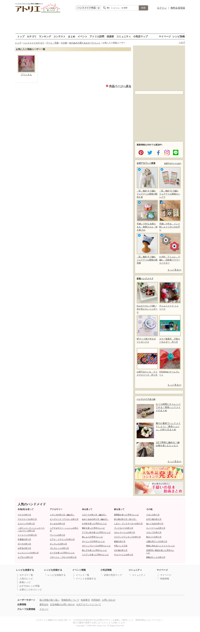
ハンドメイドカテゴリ (33, 43)
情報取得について (70, 600)
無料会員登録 (177, 7)
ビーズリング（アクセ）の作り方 (64, 519)
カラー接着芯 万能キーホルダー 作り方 (169, 329)
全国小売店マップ (113, 575)
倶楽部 (110, 36)
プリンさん (26, 74)
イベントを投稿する (86, 578)
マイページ (165, 36)
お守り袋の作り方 (153, 519)
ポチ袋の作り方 (120, 550)
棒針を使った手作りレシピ (93, 528)
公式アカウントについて (88, 604)
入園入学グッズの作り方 (156, 541)
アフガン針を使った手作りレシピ (96, 532)
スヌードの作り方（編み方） (94, 515)
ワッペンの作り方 (57, 535)
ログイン (162, 7)
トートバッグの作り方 (27, 535)
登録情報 (164, 578)
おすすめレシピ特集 (29, 586)
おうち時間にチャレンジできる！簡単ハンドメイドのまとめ (168, 407)
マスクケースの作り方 (27, 519)
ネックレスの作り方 (58, 544)
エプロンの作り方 (25, 557)
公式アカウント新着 (146, 163)
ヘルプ (182, 42)
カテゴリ (31, 36)
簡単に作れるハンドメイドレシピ (160, 546)
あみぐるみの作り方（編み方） (95, 519)
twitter (149, 152)
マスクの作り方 (24, 515)
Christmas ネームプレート (169, 362)
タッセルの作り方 (57, 523)
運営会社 (43, 604)
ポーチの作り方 (24, 544)
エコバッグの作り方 (26, 523)
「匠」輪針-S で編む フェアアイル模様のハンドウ (169, 182)
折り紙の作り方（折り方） (125, 519)
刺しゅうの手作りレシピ (92, 537)
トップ (20, 36)
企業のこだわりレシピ (30, 589)
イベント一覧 (82, 575)
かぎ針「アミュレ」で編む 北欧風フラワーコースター (169, 248)
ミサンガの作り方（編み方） (62, 515)
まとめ (71, 36)
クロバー (43, 609)
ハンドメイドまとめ (146, 399)
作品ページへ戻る (120, 86)
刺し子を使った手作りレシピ (94, 550)
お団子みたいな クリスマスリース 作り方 (147, 362)
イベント (82, 36)
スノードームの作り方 (155, 528)
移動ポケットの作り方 (155, 557)
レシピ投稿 (179, 36)
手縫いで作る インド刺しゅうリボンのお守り (169, 215)
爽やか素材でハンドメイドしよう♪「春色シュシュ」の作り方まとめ (168, 426)
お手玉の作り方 (24, 548)
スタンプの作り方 (153, 532)
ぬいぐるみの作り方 (154, 523)
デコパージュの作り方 (123, 555)
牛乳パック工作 (120, 546)
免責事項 (85, 600)
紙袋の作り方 (120, 541)
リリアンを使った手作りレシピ (95, 555)
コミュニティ (123, 36)
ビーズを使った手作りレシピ (62, 553)
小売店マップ (140, 36)
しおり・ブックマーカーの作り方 (128, 523)
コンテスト (59, 36)
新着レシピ (25, 582)
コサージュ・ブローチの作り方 (63, 557)
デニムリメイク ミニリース (169, 296)
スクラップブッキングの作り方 (127, 537)
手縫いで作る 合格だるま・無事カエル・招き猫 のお (147, 215)
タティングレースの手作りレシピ (96, 546)
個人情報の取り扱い (49, 600)
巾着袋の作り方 (24, 539)
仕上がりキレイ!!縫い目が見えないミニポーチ (147, 297)
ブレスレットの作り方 (59, 548)
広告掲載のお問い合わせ (62, 604)
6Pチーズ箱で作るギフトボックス (147, 329)
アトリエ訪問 (97, 36)
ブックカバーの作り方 (123, 528)
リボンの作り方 (153, 515)
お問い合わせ (108, 600)
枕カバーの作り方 (153, 537)
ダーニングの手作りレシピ (93, 541)
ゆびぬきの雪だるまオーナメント (84, 43)
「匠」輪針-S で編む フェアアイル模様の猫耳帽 (147, 248)
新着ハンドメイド (145, 278)
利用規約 (95, 600)
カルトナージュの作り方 (124, 532)
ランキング (45, 36)
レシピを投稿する (57, 575)
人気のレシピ (26, 578)
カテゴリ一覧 (26, 575)
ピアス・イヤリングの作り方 (62, 539)
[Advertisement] (100, 23)
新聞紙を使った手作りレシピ (126, 515)
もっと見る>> (174, 270)
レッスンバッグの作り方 (28, 553)
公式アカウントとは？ (172, 163)
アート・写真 (52, 43)
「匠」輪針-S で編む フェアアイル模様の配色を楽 (147, 182)
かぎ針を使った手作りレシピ (94, 523)
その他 (64, 43)
